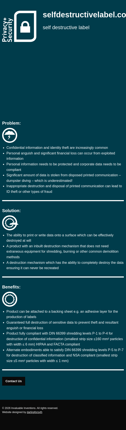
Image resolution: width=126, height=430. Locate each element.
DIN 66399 (57, 333)
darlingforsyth (34, 412)
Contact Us (13, 381)
